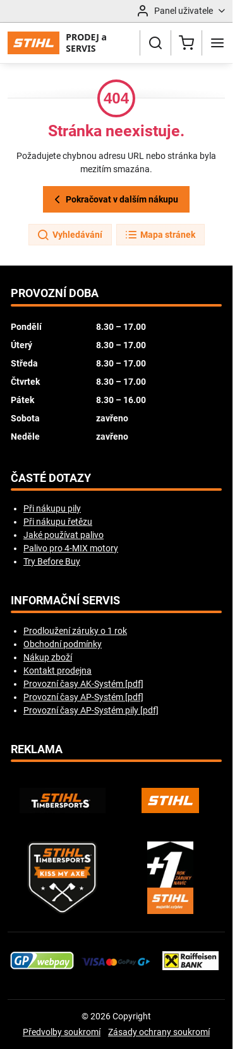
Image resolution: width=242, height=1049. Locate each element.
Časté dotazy (51, 478)
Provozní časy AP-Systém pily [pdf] (91, 710)
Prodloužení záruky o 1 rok (75, 631)
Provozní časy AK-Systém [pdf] (83, 684)
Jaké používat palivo (63, 535)
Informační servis (65, 600)
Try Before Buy (51, 561)
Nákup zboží (47, 657)
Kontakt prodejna (57, 670)
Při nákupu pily (52, 508)
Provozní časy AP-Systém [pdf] (83, 697)
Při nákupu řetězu (57, 522)
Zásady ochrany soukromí (159, 1032)
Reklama (37, 749)
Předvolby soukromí (61, 1032)
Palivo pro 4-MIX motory (70, 548)
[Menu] (217, 43)
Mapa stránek (159, 235)
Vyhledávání (69, 235)
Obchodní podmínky (62, 644)
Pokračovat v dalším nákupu (114, 199)
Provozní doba (55, 293)
